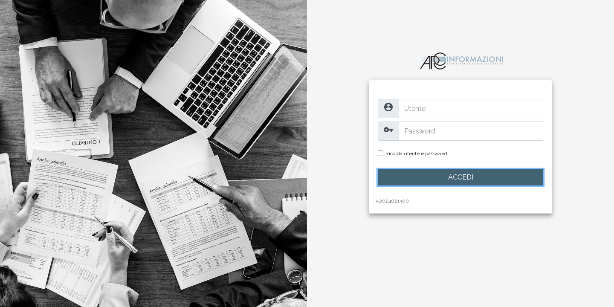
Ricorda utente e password (416, 153)
